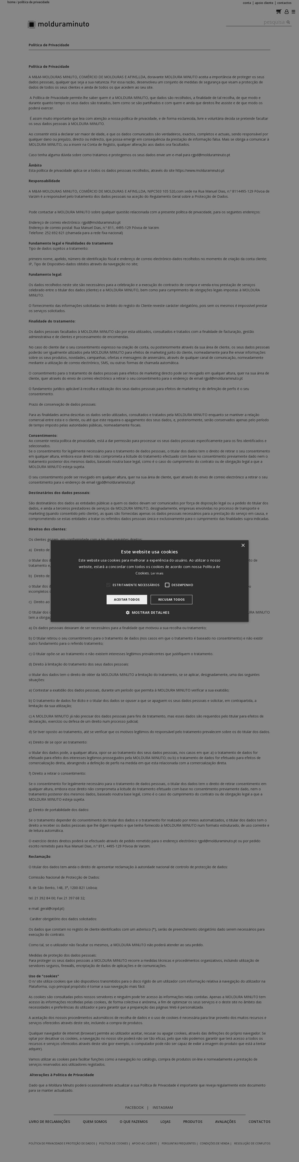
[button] (149, 612)
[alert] (149, 581)
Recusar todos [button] (171, 599)
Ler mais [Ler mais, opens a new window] (157, 573)
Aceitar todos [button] (126, 599)
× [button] (243, 545)
